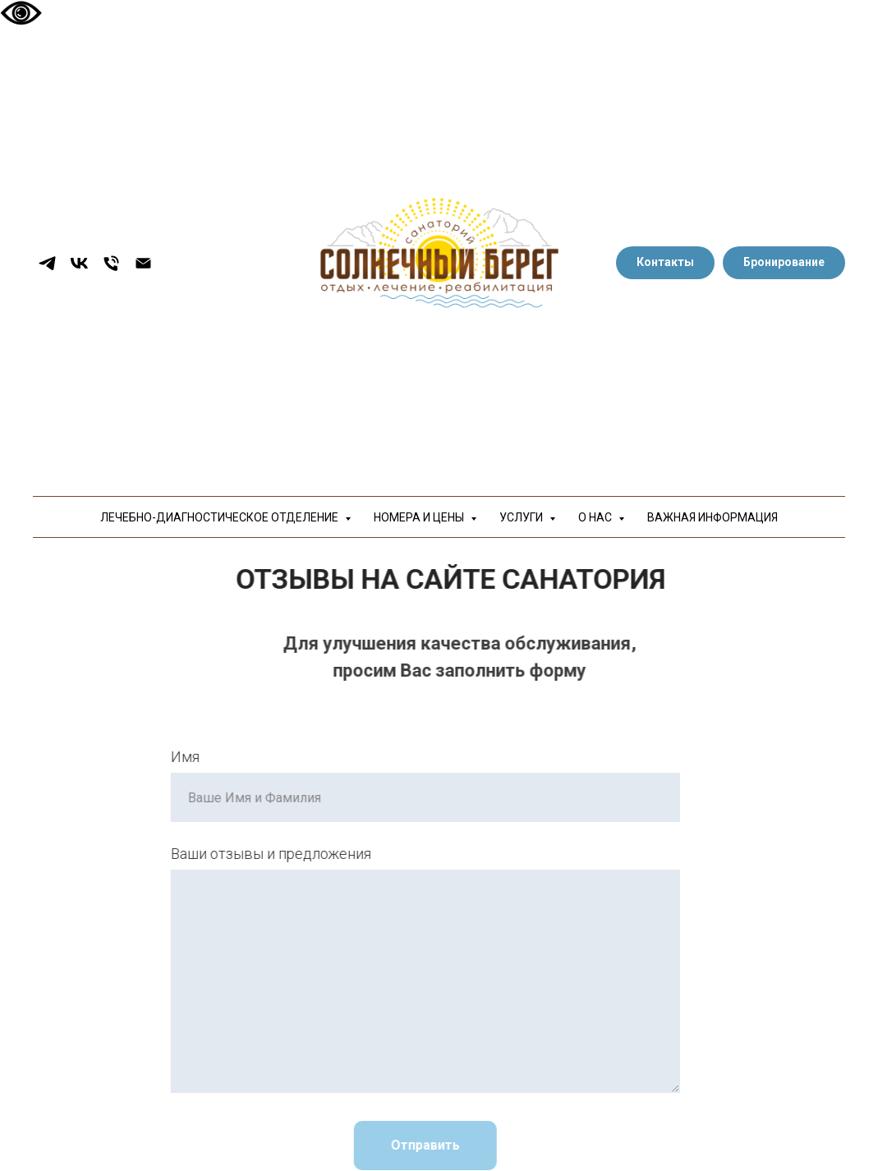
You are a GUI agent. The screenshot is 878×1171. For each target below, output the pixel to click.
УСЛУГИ (522, 517)
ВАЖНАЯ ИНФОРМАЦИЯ (712, 517)
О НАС (596, 517)
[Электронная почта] (143, 263)
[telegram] (47, 263)
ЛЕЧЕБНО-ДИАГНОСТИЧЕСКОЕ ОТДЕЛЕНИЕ (220, 517)
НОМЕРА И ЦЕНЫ (420, 517)
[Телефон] (111, 263)
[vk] (79, 263)
